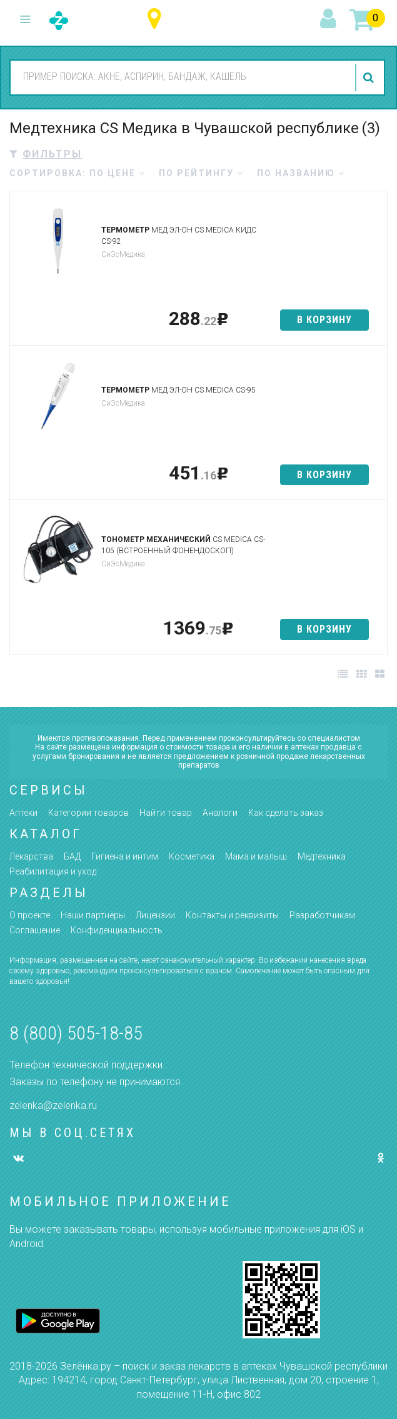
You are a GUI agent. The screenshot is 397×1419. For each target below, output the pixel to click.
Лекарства (31, 856)
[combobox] (179, 77)
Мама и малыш (256, 856)
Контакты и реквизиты (232, 915)
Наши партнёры (93, 915)
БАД (72, 856)
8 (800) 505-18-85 (76, 1033)
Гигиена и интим (124, 856)
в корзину (324, 320)
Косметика (191, 856)
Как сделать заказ (285, 813)
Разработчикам (322, 915)
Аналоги (220, 813)
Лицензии (155, 915)
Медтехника (322, 856)
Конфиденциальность (117, 930)
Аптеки (23, 813)
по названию (301, 173)
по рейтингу (201, 173)
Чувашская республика (157, 19)
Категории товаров (88, 813)
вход (330, 19)
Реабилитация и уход (52, 871)
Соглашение (34, 930)
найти (370, 77)
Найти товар (165, 813)
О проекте (29, 915)
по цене (117, 173)
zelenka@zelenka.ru (53, 1105)
